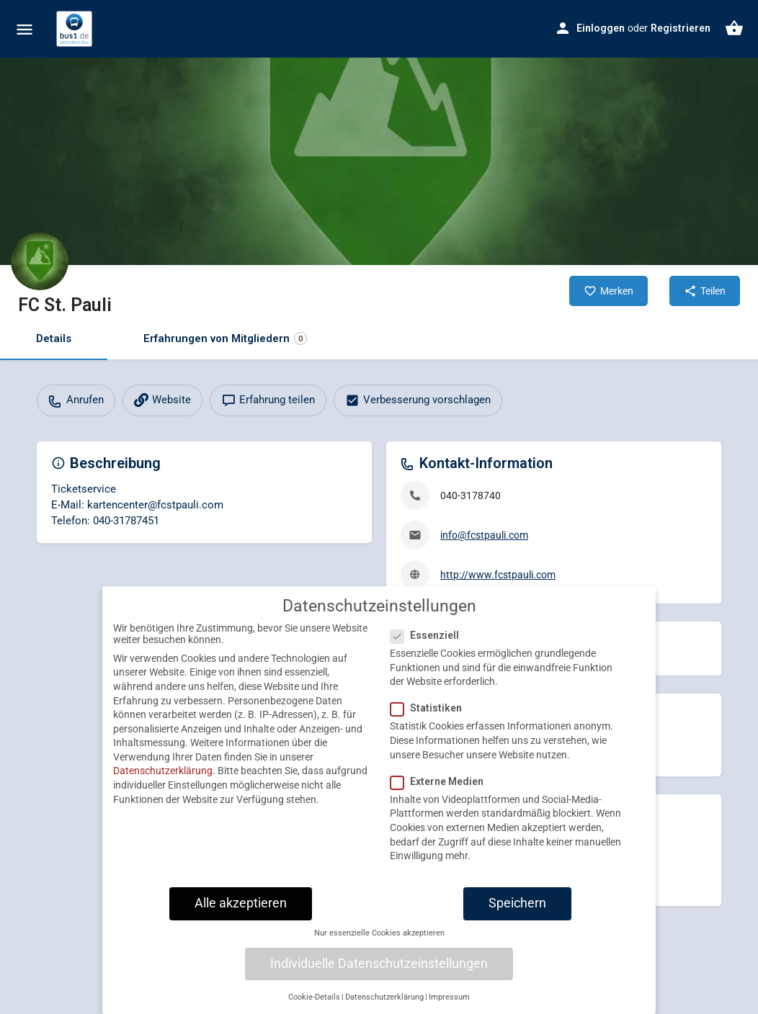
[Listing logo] (39, 261)
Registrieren (680, 28)
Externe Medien (441, 793)
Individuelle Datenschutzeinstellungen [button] (379, 976)
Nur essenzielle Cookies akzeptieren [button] (379, 945)
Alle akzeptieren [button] (241, 915)
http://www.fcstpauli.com (498, 574)
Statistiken (430, 721)
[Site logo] (76, 29)
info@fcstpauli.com (484, 535)
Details (53, 338)
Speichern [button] (517, 915)
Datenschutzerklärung (163, 783)
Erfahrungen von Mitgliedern (225, 339)
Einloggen (600, 28)
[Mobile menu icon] (24, 29)
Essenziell (429, 647)
